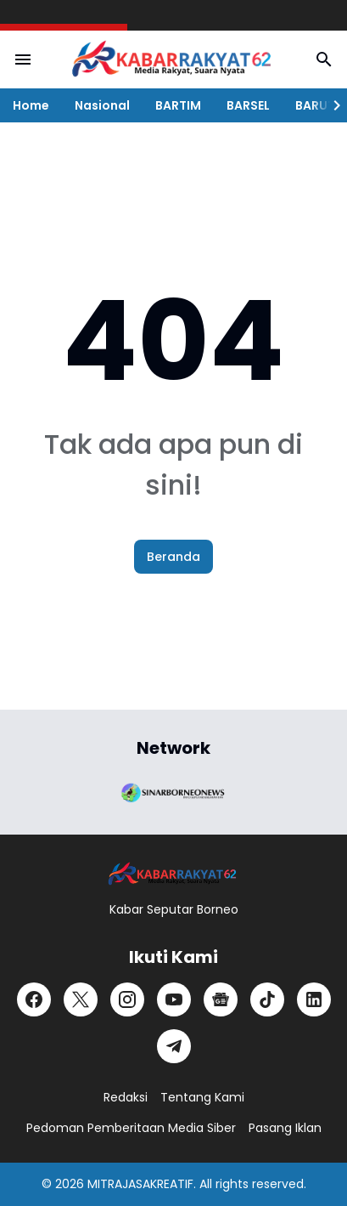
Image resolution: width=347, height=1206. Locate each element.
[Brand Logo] (174, 791)
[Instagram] (127, 999)
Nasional (102, 105)
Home (31, 105)
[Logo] (173, 874)
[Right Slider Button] (330, 105)
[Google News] (221, 999)
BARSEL (248, 105)
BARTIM (178, 105)
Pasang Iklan (285, 1127)
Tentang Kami (202, 1097)
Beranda (173, 556)
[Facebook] (34, 999)
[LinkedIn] (314, 999)
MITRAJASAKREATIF (140, 1183)
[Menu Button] (23, 59)
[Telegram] (174, 1046)
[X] (81, 999)
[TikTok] (267, 999)
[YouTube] (174, 999)
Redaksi (126, 1097)
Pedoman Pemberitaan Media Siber (131, 1127)
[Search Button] (324, 59)
